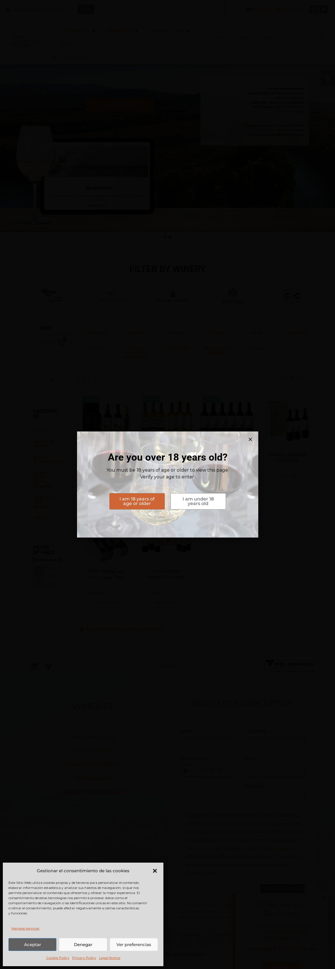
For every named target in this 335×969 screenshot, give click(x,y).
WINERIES (122, 31)
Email (250, 758)
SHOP (268, 37)
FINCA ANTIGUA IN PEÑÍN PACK (106, 457)
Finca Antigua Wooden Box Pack (166, 574)
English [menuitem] (261, 9)
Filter (38, 576)
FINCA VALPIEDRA (92, 737)
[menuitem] (258, 10)
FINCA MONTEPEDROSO (92, 764)
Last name (255, 731)
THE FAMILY (78, 31)
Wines (40, 518)
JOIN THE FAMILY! (282, 888)
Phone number (195, 758)
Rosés (96, 348)
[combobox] (187, 770)
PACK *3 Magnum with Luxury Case (106, 574)
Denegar (83, 944)
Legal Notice (109, 958)
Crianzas (96, 332)
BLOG (221, 37)
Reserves (297, 332)
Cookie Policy (57, 958)
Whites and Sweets (216, 350)
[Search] (52, 379)
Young (256, 348)
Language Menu (167, 665)
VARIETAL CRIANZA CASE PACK (287, 457)
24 (299, 377)
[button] (327, 78)
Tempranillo (176, 348)
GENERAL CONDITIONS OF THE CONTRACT (246, 935)
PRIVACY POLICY (192, 935)
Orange (176, 332)
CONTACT (245, 37)
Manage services (25, 928)
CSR (65, 44)
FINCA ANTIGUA (92, 750)
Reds (257, 332)
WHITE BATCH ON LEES (166, 454)
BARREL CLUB (170, 31)
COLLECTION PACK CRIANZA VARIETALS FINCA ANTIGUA (226, 460)
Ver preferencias (133, 944)
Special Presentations (49, 459)
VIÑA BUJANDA (92, 778)
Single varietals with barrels (136, 352)
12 (292, 377)
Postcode (254, 786)
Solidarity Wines (43, 443)
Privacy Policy (84, 958)
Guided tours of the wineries (42, 479)
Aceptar (32, 944)
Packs (40, 430)
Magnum (136, 332)
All (309, 377)
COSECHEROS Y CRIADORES (92, 792)
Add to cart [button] (106, 486)
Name (186, 731)
